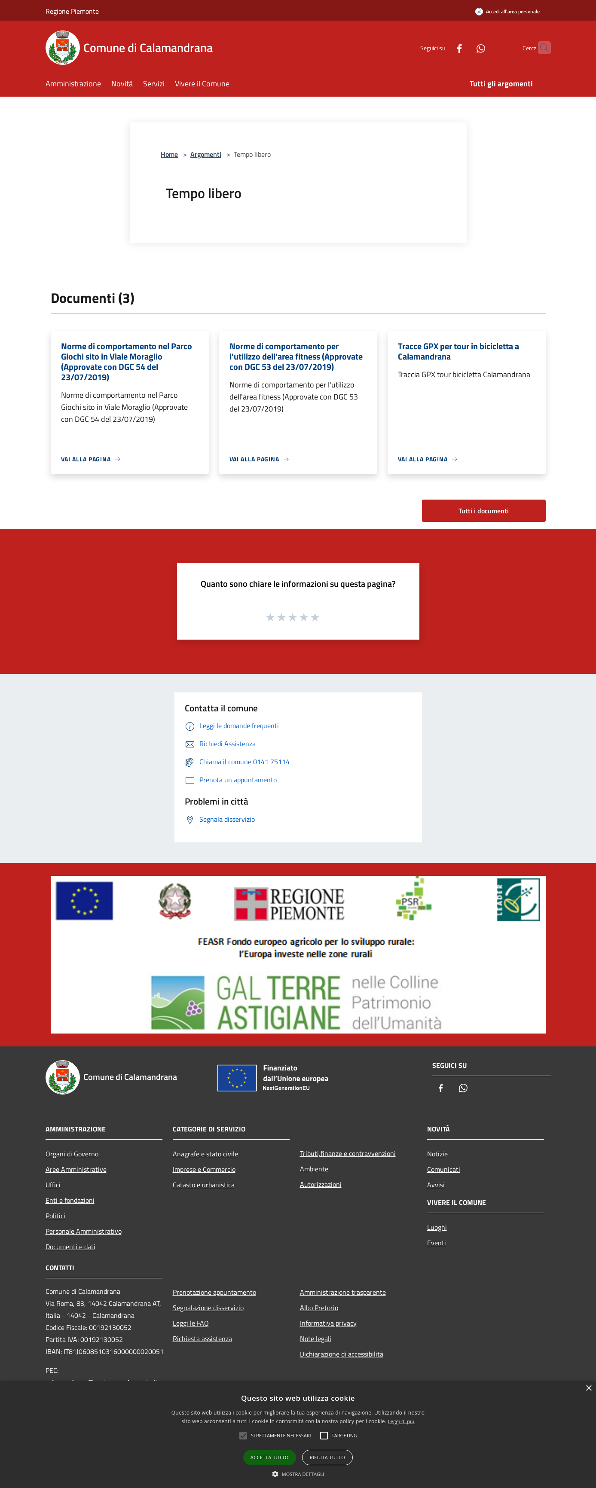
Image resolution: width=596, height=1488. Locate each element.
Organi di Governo (72, 1154)
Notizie (437, 1154)
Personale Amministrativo (84, 1231)
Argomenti (205, 154)
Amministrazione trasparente (343, 1292)
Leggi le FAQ (191, 1323)
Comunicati (443, 1169)
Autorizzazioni (321, 1184)
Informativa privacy (328, 1323)
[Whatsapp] (464, 47)
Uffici (53, 1185)
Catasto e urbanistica (204, 1185)
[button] (298, 1474)
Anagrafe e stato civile (205, 1154)
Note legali (315, 1338)
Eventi (436, 1243)
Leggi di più (401, 1421)
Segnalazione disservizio (208, 1307)
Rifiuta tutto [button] (327, 1457)
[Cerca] (540, 47)
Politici (55, 1216)
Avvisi (436, 1185)
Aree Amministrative (76, 1169)
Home (169, 154)
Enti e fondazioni (70, 1200)
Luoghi (437, 1227)
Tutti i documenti (483, 511)
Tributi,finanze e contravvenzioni (348, 1153)
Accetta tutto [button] (270, 1457)
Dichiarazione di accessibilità (341, 1354)
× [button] (588, 1388)
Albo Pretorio (319, 1307)
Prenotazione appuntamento (214, 1292)
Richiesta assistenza (202, 1338)
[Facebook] (442, 47)
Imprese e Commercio (204, 1169)
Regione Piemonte (72, 11)
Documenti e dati (70, 1246)
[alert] (298, 1434)
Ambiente (314, 1169)
